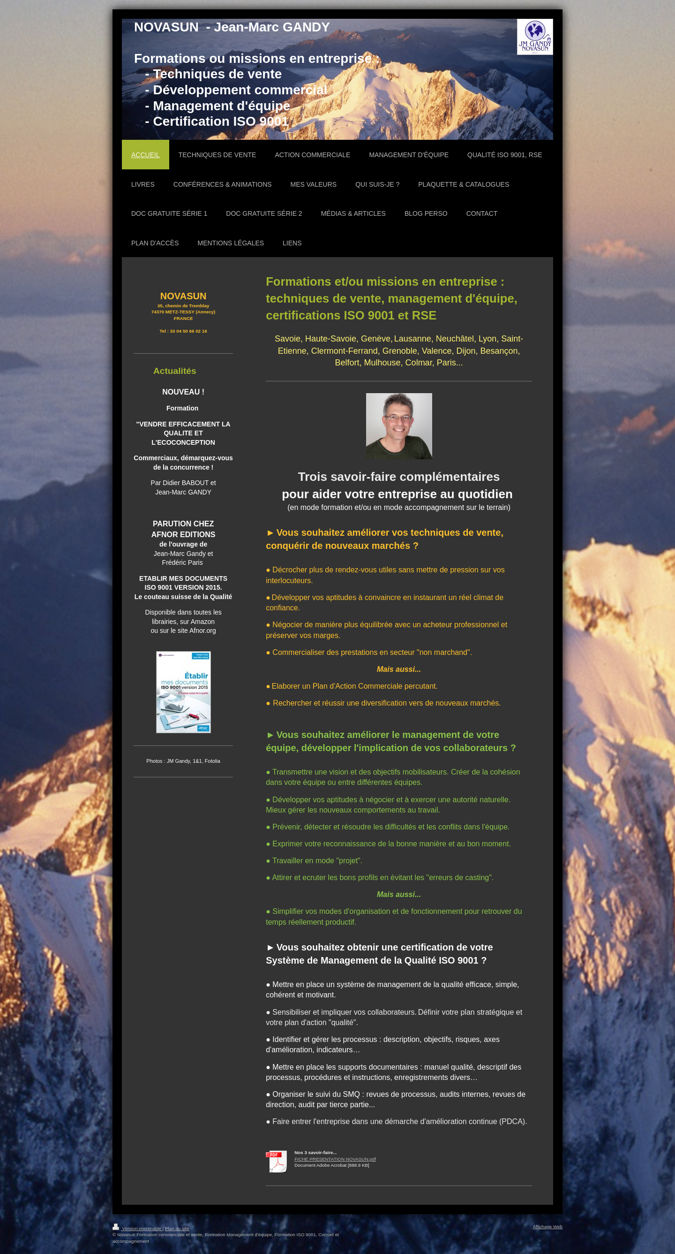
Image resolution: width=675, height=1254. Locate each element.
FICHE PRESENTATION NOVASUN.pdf (335, 1159)
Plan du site (177, 1228)
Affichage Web (547, 1226)
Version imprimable (137, 1228)
